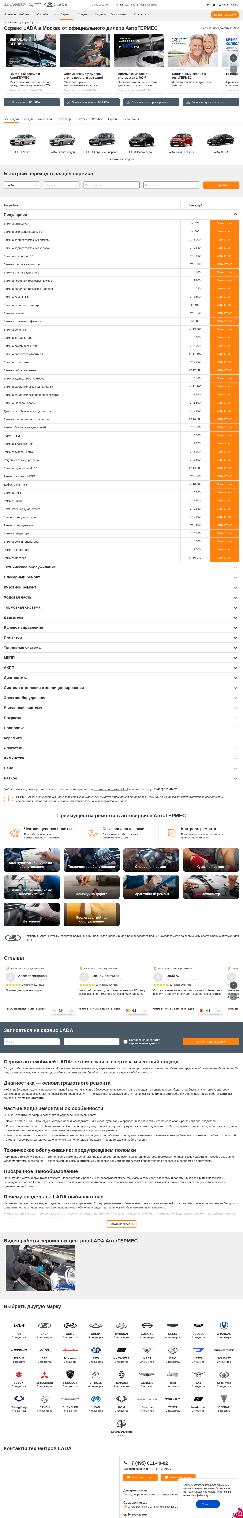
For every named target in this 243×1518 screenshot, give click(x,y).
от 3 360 (195, 394)
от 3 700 (195, 361)
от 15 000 (195, 329)
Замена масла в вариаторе (22, 264)
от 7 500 (195, 492)
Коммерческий (121, 1431)
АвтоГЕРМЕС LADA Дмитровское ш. (28, 968)
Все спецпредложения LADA (220, 28)
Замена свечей (14, 313)
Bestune (147, 1403)
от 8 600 (195, 451)
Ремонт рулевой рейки (19, 451)
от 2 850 (195, 443)
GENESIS (147, 1379)
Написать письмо (142, 1477)
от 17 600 (195, 353)
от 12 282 (195, 370)
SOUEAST (224, 1354)
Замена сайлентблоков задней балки (28, 386)
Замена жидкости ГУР (18, 443)
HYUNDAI (122, 1330)
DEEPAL (224, 1403)
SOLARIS (147, 1330)
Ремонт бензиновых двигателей (25, 427)
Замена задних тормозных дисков (26, 239)
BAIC (173, 1354)
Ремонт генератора (16, 549)
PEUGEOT (70, 1379)
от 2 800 (195, 264)
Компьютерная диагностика (22, 509)
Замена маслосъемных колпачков (26, 419)
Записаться (224, 223)
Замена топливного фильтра (23, 321)
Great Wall (224, 1379)
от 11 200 (195, 386)
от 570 (195, 223)
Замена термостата (17, 362)
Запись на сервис (225, 14)
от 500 (195, 231)
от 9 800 (195, 296)
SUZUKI (19, 1379)
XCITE (70, 1330)
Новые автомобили (17, 14)
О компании (119, 14)
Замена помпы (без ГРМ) (20, 345)
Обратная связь (148, 4)
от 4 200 (195, 239)
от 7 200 (195, 345)
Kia (19, 1330)
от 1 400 (195, 272)
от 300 (195, 321)
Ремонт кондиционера (18, 525)
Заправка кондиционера (20, 517)
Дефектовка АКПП (16, 484)
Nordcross (198, 1403)
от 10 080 (195, 557)
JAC (45, 1354)
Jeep (173, 1379)
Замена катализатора (18, 337)
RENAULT (122, 1379)
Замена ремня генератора (21, 541)
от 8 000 (195, 435)
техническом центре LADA (111, 789)
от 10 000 (195, 484)
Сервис (65, 14)
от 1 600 (195, 516)
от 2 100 (195, 410)
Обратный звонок (180, 1477)
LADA (45, 1330)
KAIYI (147, 1354)
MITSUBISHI (45, 1379)
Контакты (140, 14)
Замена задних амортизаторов (24, 378)
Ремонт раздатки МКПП (19, 476)
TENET (173, 1403)
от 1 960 (195, 312)
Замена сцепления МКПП (21, 468)
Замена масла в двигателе (21, 272)
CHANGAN (224, 1330)
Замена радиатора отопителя (23, 354)
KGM (122, 1403)
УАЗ (198, 1379)
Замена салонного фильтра (22, 305)
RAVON (45, 1403)
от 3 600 (195, 533)
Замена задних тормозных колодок (27, 248)
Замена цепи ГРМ (16, 329)
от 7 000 (195, 427)
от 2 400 (195, 524)
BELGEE (198, 1330)
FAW (96, 1354)
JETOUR (19, 1354)
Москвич (70, 1354)
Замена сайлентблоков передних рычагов (31, 394)
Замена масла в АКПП (19, 256)
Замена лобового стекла (20, 370)
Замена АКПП (13, 492)
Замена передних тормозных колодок (29, 288)
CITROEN (96, 1379)
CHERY (96, 1330)
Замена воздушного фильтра (23, 231)
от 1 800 (195, 541)
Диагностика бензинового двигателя (28, 411)
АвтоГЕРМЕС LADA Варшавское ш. (101, 968)
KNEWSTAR (122, 1354)
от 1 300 (195, 337)
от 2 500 (195, 459)
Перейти (221, 185)
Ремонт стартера (15, 557)
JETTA (198, 1354)
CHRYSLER (70, 1403)
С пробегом (45, 14)
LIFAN (96, 1403)
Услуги (83, 14)
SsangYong (19, 1403)
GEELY (173, 1330)
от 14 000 (195, 418)
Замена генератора (16, 533)
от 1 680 (195, 247)
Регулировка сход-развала (21, 460)
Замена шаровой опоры (20, 403)
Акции (99, 14)
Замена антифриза (16, 223)
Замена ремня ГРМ (16, 297)
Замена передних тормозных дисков (28, 280)
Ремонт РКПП (13, 500)
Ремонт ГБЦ (12, 435)
